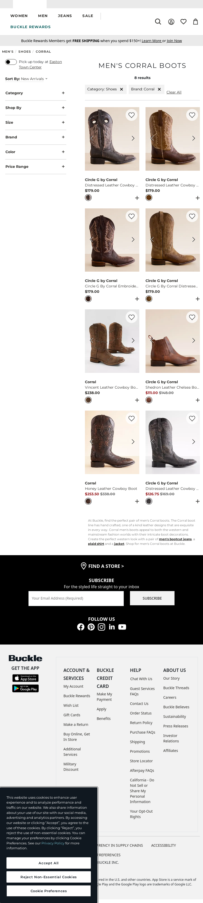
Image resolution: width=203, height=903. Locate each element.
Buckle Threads (176, 691)
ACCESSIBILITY (163, 848)
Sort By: (12, 82)
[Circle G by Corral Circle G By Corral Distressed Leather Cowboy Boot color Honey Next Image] (193, 244)
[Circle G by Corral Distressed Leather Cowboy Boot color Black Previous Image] (91, 142)
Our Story (171, 682)
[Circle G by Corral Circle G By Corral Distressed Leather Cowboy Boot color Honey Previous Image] (152, 244)
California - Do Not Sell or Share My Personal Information (142, 794)
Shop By (35, 111)
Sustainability (174, 720)
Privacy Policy (52, 843)
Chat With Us (141, 682)
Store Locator (141, 764)
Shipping (137, 745)
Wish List (70, 708)
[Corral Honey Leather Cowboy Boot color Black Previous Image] (91, 446)
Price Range (35, 170)
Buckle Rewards (76, 699)
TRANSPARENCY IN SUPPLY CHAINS (113, 848)
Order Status (140, 716)
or (154, 44)
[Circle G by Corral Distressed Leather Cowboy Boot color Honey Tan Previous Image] (152, 142)
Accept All (49, 863)
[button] (19, 20)
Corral (43, 55)
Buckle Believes (176, 710)
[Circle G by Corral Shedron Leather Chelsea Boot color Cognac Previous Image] (152, 345)
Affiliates (170, 754)
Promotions (140, 754)
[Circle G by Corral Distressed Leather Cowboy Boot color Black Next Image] (133, 142)
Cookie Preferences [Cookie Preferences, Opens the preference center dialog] (49, 891)
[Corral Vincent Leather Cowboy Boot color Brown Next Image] (133, 345)
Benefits (104, 722)
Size (35, 126)
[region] (48, 845)
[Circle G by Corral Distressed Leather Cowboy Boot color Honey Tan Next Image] (193, 142)
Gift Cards (71, 718)
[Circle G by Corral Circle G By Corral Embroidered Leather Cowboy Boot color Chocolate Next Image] (133, 244)
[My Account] (171, 25)
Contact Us (139, 707)
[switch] (11, 66)
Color (35, 156)
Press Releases (175, 729)
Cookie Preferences (102, 858)
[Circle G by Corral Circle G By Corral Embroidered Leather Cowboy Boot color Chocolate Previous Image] (91, 244)
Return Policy (141, 726)
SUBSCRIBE (152, 602)
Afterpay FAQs (142, 774)
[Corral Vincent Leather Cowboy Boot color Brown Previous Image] (91, 345)
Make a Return (75, 728)
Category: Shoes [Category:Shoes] (105, 93)
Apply (101, 712)
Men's (8, 55)
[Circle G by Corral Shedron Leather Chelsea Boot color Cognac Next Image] (193, 345)
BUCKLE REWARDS (30, 30)
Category (35, 97)
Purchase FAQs (142, 735)
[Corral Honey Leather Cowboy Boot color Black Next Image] (133, 446)
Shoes (24, 55)
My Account (73, 689)
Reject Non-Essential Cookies (48, 877)
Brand (35, 141)
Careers (169, 701)
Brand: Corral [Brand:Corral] (146, 93)
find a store (106, 570)
